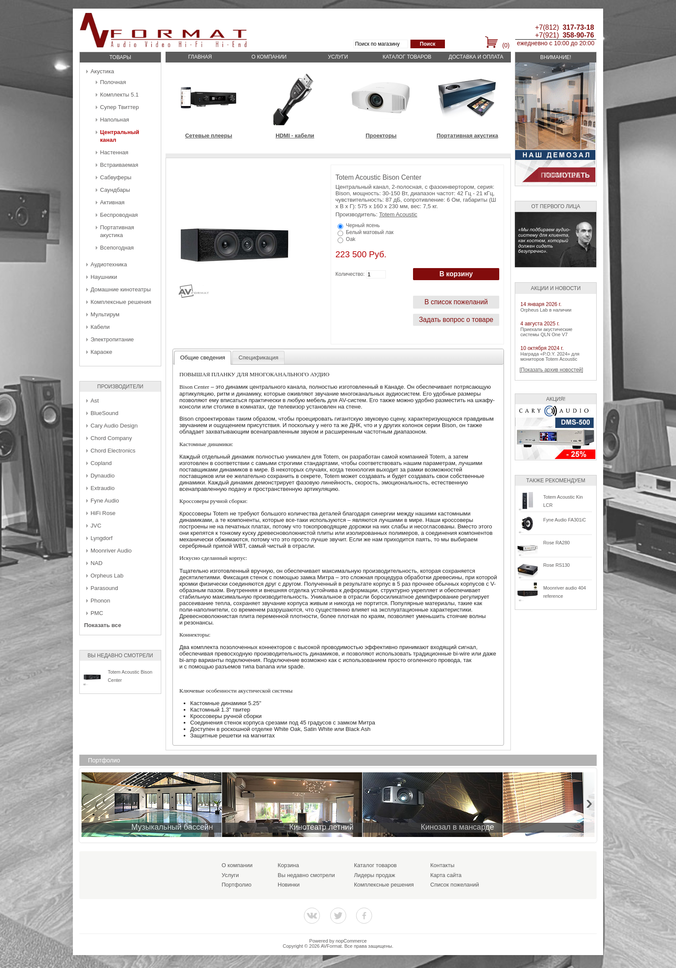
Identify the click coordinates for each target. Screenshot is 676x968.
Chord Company (111, 438)
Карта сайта (445, 875)
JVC (96, 525)
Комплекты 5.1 (119, 94)
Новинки (289, 884)
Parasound (104, 588)
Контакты (442, 865)
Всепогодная (117, 247)
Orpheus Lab (107, 575)
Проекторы (381, 135)
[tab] (203, 358)
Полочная (113, 82)
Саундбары (115, 190)
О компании (268, 57)
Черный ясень (363, 225)
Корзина (288, 865)
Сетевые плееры (208, 135)
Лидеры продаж (374, 875)
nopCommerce (351, 940)
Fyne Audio (105, 500)
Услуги (338, 57)
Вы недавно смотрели (306, 875)
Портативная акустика (467, 135)
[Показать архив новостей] (551, 370)
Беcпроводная (119, 215)
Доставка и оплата (476, 57)
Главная (200, 57)
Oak (350, 239)
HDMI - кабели (294, 135)
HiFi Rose (103, 513)
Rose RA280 (556, 542)
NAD (97, 563)
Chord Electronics (113, 450)
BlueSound (105, 413)
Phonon (100, 600)
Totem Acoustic (398, 214)
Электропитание (112, 339)
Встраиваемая (119, 165)
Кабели (100, 327)
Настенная (114, 152)
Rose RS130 (556, 565)
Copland (101, 463)
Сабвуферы (115, 177)
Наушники (104, 277)
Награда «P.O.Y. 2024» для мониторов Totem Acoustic (549, 356)
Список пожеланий (454, 884)
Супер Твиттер (119, 107)
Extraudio (103, 488)
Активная (112, 202)
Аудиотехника (109, 264)
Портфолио (236, 884)
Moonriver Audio (111, 550)
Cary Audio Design (114, 425)
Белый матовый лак (369, 232)
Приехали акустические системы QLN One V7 (546, 332)
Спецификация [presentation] (258, 357)
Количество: (350, 274)
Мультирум (105, 314)
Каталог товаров (406, 57)
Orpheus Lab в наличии (545, 309)
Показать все (102, 625)
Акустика (102, 71)
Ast (95, 400)
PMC (97, 613)
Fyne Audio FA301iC (564, 519)
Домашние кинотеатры (121, 289)
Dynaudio (103, 475)
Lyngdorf (102, 538)
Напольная (114, 119)
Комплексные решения (121, 302)
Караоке (101, 352)
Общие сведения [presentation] (202, 357)
